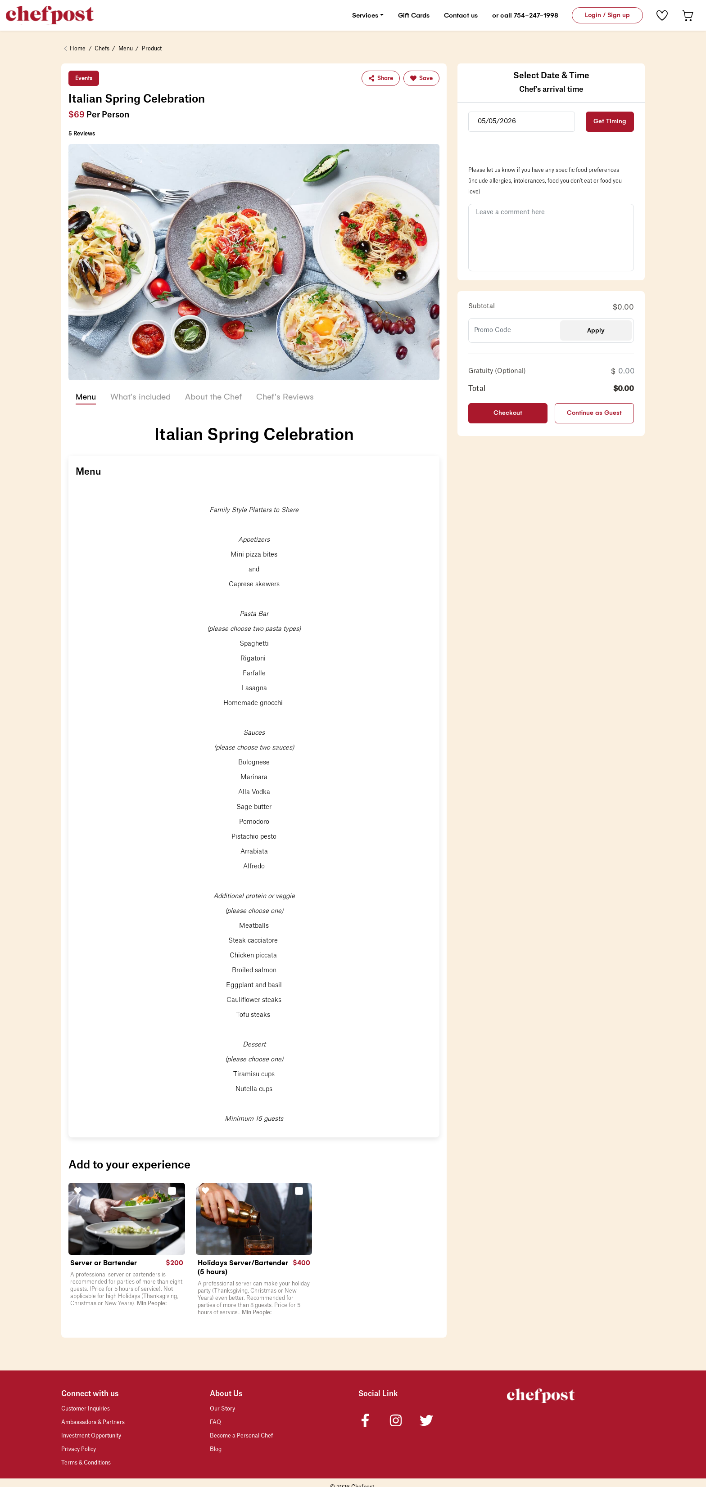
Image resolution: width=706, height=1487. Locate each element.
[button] (173, 1190)
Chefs (102, 49)
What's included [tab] (140, 397)
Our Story (222, 1409)
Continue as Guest (594, 413)
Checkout (507, 413)
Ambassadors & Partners (93, 1422)
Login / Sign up (607, 15)
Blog (216, 1449)
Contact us (461, 15)
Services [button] (365, 15)
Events (83, 78)
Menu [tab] (86, 397)
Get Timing (609, 122)
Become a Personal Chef (241, 1436)
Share (380, 78)
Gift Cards (414, 15)
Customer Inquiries (85, 1409)
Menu (125, 49)
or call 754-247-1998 (525, 15)
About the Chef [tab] (213, 397)
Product (152, 49)
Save (421, 78)
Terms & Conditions (86, 1463)
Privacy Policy (78, 1449)
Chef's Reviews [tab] (285, 397)
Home (78, 49)
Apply (596, 330)
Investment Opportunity (91, 1436)
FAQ (215, 1422)
